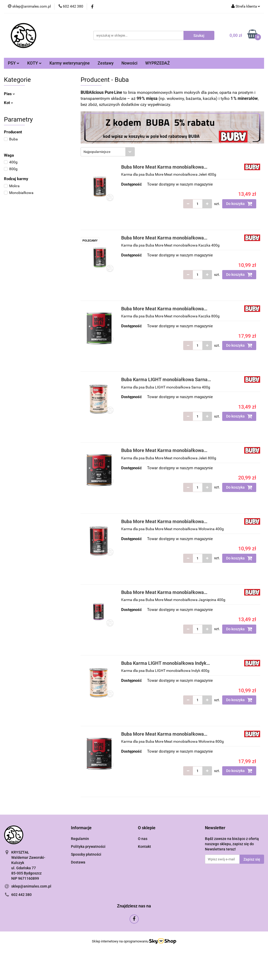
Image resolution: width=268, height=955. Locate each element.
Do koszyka (239, 203)
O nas (142, 839)
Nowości (129, 63)
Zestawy (106, 63)
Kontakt (144, 846)
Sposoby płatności (86, 854)
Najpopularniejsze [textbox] (96, 152)
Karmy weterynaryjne (69, 63)
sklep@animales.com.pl (31, 886)
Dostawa (78, 862)
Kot (8, 102)
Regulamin (80, 839)
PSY (13, 63)
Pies (9, 94)
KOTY (34, 63)
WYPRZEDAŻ (157, 63)
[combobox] (108, 151)
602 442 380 (21, 895)
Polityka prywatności (88, 846)
